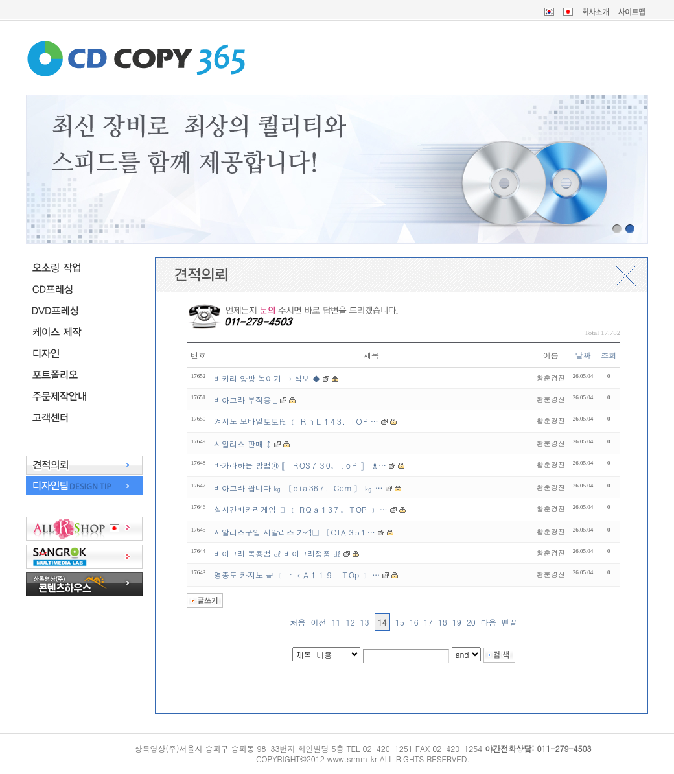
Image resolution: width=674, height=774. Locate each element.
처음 (298, 621)
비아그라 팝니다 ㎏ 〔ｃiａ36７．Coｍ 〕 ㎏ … (298, 487)
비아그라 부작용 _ (247, 399)
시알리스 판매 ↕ (244, 443)
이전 (319, 621)
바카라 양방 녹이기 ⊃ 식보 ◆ (267, 378)
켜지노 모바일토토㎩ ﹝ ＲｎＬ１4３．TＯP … (296, 421)
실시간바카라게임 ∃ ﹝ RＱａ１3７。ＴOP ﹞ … (301, 509)
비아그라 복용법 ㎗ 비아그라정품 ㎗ (277, 553)
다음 (488, 621)
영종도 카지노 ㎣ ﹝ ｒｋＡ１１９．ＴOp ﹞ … (297, 574)
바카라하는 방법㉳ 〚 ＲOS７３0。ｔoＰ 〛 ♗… (300, 465)
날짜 (583, 354)
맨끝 (509, 621)
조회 (608, 354)
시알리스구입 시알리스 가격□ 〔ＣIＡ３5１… (294, 531)
